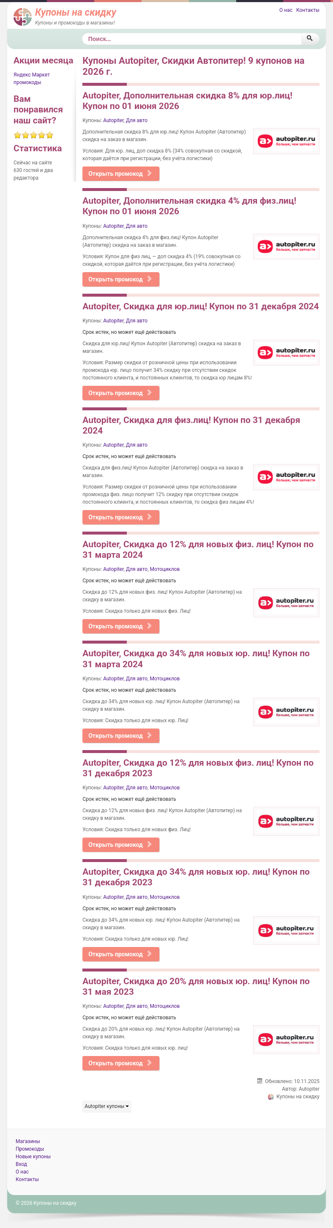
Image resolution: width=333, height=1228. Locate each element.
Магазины (28, 1141)
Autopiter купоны (107, 1106)
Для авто (136, 120)
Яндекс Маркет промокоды (32, 78)
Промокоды (30, 1149)
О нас (285, 10)
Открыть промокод (120, 173)
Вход (21, 1164)
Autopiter (113, 120)
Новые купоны (33, 1157)
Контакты (307, 10)
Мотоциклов (165, 569)
